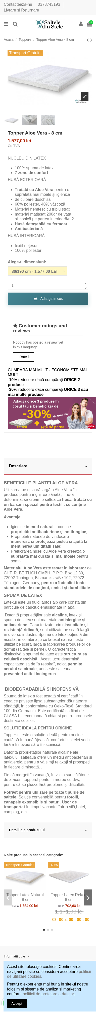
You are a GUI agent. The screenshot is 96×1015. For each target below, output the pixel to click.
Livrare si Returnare (21, 10)
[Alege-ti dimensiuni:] (37, 271)
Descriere (48, 466)
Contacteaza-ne (18, 4)
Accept (17, 1003)
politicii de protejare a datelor (48, 994)
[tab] (48, 466)
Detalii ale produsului (48, 830)
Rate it (25, 357)
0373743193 (49, 4)
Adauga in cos (48, 299)
